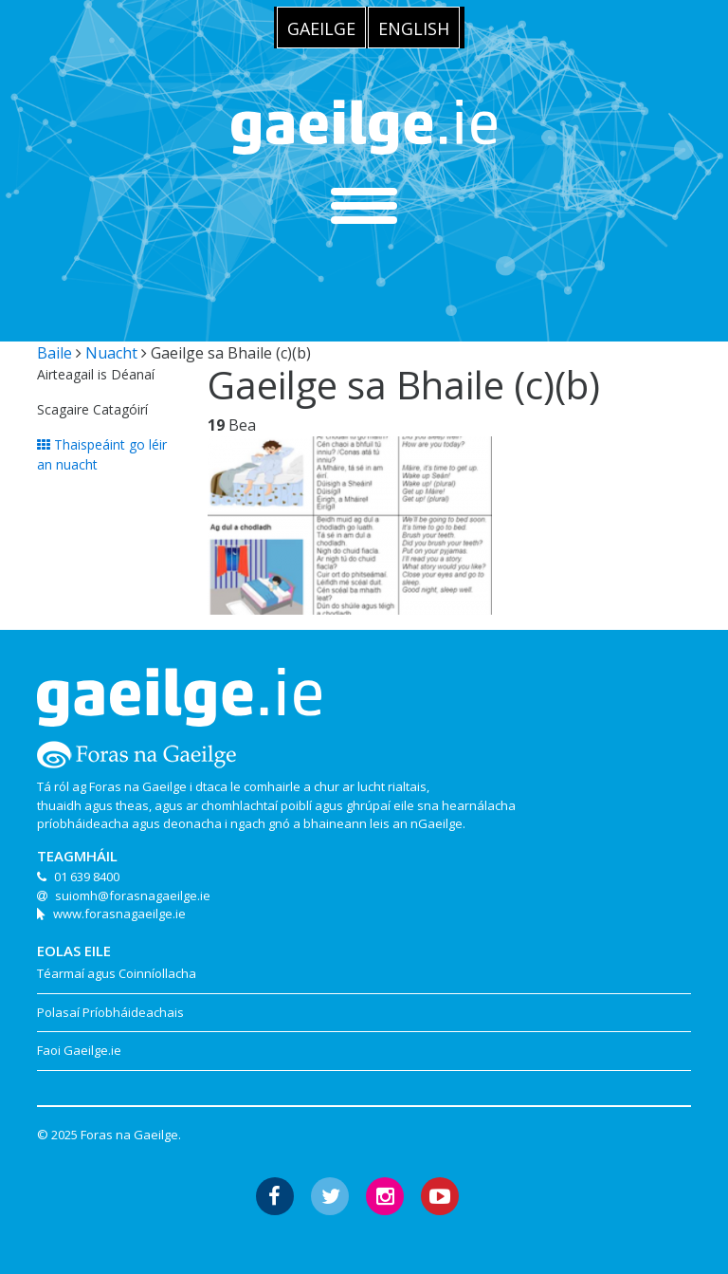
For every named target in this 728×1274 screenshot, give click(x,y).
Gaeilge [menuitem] (321, 28)
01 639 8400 (86, 876)
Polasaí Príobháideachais (110, 1012)
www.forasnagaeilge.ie (119, 913)
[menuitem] (321, 27)
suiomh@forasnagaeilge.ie (132, 895)
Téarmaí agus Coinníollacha (116, 973)
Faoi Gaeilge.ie (79, 1050)
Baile (54, 352)
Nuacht (111, 352)
